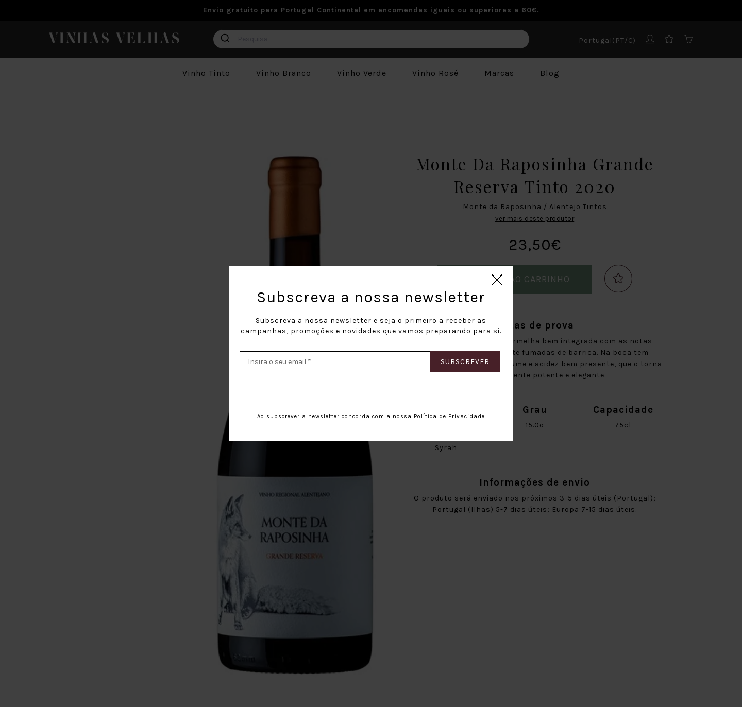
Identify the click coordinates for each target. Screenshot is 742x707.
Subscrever (465, 361)
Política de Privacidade (449, 416)
